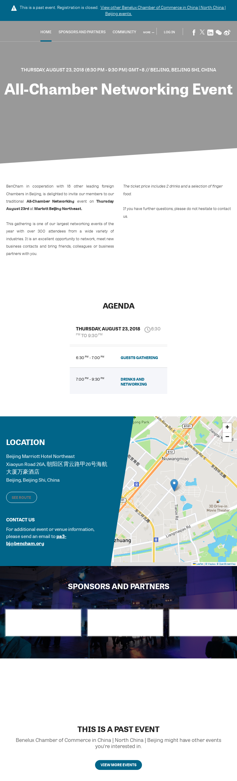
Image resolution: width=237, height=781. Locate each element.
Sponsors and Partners (100, 32)
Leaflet (198, 562)
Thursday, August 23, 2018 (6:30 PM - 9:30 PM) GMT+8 (83, 70)
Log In (169, 32)
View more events (118, 767)
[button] (174, 484)
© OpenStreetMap (226, 562)
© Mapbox (210, 562)
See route (21, 495)
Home (64, 32)
